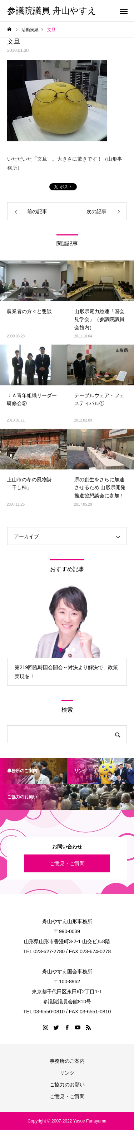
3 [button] (74, 650)
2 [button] (67, 650)
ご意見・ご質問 (67, 863)
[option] (67, 635)
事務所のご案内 (67, 1061)
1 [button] (61, 650)
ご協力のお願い (67, 1084)
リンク (67, 1073)
